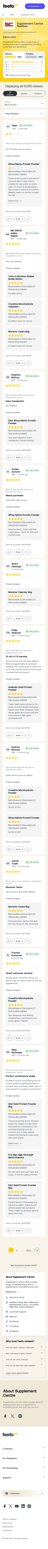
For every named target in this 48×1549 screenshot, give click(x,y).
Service (24, 93)
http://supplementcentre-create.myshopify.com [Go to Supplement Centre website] (19, 32)
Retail (12, 15)
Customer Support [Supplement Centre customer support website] (18, 1312)
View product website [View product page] (17, 174)
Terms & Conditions (10, 1519)
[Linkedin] (23, 1506)
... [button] (23, 1250)
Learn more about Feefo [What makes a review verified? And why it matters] (17, 1373)
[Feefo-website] (10, 6)
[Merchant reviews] (9, 25)
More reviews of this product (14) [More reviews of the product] (22, 430)
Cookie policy (7, 1530)
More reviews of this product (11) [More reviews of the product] (22, 171)
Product (37, 93)
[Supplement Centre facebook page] (5, 1416)
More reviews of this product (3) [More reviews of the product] (22, 1114)
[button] (24, 103)
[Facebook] (4, 1506)
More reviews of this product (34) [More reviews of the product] (22, 697)
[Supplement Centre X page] (12, 1416)
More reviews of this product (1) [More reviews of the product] (21, 286)
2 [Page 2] (16, 1250)
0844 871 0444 (16, 1297)
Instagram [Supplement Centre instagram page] (14, 1331)
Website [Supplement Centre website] (13, 1316)
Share (19, 219)
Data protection (8, 1527)
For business (35, 6)
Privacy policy (7, 1523)
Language (14, 1493)
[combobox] (24, 103)
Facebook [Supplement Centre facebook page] (13, 1321)
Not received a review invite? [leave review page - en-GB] (24, 1265)
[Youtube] (17, 1506)
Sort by (7, 102)
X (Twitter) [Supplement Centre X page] (14, 1326)
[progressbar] (12, 64)
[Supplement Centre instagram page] (20, 1416)
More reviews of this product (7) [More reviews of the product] (22, 339)
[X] (10, 1506)
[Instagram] (29, 1506)
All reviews (10, 93)
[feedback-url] (13, 134)
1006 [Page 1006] (28, 1250)
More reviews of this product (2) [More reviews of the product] (21, 314)
